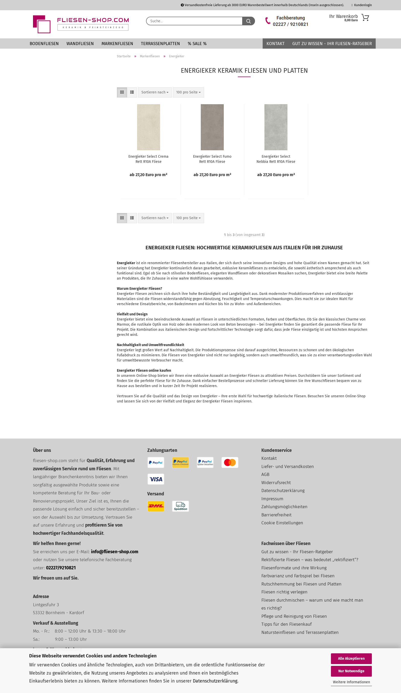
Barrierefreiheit (276, 515)
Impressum (272, 499)
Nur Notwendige (351, 671)
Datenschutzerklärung (215, 681)
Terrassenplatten (160, 43)
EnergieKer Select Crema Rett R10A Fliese (148, 159)
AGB (265, 474)
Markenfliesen (117, 43)
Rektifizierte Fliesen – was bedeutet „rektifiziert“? (309, 559)
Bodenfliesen (44, 43)
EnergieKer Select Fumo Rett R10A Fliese (212, 159)
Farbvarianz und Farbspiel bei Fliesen (298, 576)
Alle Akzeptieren (351, 658)
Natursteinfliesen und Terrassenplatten (300, 632)
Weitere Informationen (351, 682)
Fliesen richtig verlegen (284, 592)
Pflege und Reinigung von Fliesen (294, 616)
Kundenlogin (362, 5)
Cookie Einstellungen (282, 523)
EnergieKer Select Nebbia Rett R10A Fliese (276, 159)
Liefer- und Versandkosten (287, 466)
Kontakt (275, 43)
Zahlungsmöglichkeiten (284, 506)
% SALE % (197, 43)
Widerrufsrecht (276, 482)
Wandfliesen (80, 43)
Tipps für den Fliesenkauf (286, 624)
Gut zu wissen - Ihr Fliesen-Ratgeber (332, 43)
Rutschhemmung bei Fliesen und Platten (301, 584)
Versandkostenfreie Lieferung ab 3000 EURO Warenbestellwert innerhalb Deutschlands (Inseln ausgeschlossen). (262, 5)
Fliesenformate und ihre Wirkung (294, 568)
